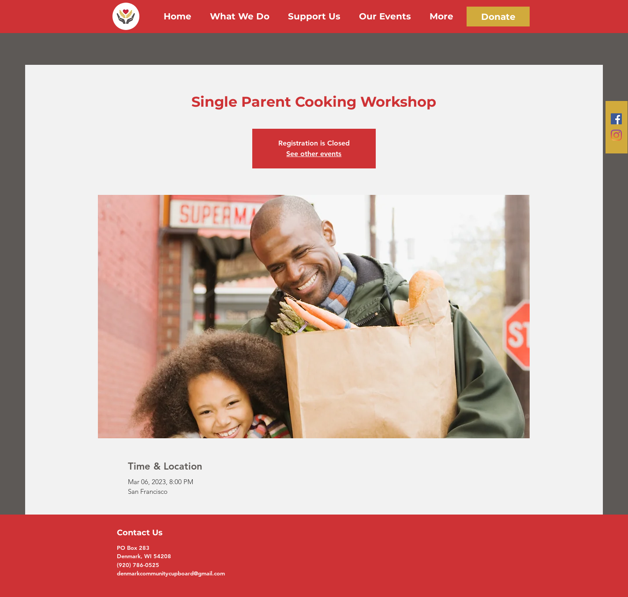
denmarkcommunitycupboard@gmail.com (171, 573)
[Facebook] (616, 118)
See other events (313, 153)
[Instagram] (616, 135)
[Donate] (498, 16)
